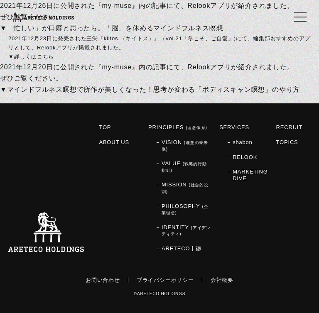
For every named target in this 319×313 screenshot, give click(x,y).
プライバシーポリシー (165, 280)
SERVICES (234, 127)
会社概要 (222, 280)
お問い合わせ (103, 280)
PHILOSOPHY (185, 209)
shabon (242, 142)
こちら (45, 57)
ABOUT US (114, 142)
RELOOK (245, 157)
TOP (105, 127)
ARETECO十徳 (181, 248)
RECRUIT (289, 127)
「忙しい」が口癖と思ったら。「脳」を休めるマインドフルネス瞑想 (115, 28)
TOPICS (287, 142)
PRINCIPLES (177, 127)
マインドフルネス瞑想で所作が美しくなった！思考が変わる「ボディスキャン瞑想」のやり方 (153, 89)
